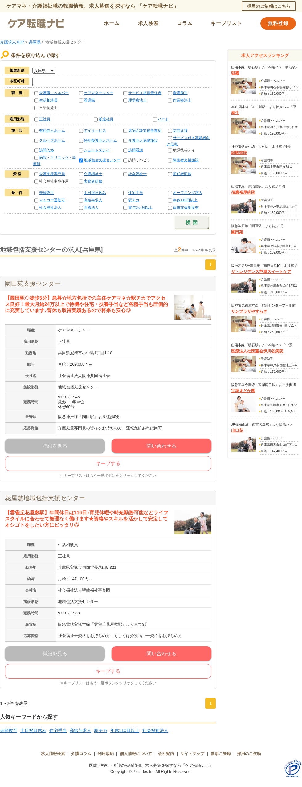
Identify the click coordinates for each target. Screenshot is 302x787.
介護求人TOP (12, 42)
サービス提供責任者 (144, 93)
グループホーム (52, 140)
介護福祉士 (93, 174)
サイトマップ (192, 753)
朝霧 (235, 73)
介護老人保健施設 (143, 140)
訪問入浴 (46, 150)
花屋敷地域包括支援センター (45, 498)
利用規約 (106, 753)
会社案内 (166, 753)
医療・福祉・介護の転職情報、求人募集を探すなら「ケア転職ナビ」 (151, 765)
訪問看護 (135, 150)
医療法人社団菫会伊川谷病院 (257, 351)
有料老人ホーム (52, 130)
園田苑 (237, 232)
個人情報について (136, 753)
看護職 (89, 100)
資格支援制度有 (186, 207)
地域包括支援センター (102, 160)
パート (163, 119)
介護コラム (81, 753)
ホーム (111, 23)
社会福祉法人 (50, 207)
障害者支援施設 (186, 160)
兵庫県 (35, 42)
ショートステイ (97, 150)
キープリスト (226, 23)
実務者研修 (93, 181)
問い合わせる (161, 445)
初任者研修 (182, 174)
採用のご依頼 (249, 753)
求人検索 (148, 23)
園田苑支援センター (32, 283)
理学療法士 (137, 100)
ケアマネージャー (98, 93)
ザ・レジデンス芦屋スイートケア (261, 271)
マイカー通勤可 (52, 200)
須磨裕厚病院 (243, 192)
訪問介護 (180, 130)
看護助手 (180, 93)
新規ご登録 (221, 753)
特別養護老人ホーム (100, 140)
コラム (184, 23)
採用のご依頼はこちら (268, 6)
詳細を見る (55, 445)
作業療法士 (182, 100)
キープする (108, 463)
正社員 (44, 119)
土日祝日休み (95, 193)
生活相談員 (48, 100)
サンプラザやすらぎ (249, 311)
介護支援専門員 (52, 174)
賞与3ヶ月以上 (140, 207)
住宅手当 (135, 193)
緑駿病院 (239, 152)
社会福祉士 (137, 174)
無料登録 (278, 23)
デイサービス (95, 130)
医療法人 (91, 207)
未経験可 (46, 193)
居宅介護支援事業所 (144, 130)
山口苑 (237, 430)
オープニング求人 (187, 193)
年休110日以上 (185, 200)
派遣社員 (106, 119)
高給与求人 (93, 200)
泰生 (235, 112)
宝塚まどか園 (243, 390)
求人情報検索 (53, 753)
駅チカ (133, 200)
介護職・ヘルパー (54, 93)
